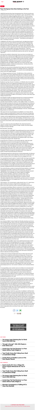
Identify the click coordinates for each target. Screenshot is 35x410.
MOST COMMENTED (4, 362)
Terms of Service (14, 406)
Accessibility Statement (26, 406)
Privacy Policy (19, 406)
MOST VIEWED (3, 337)
